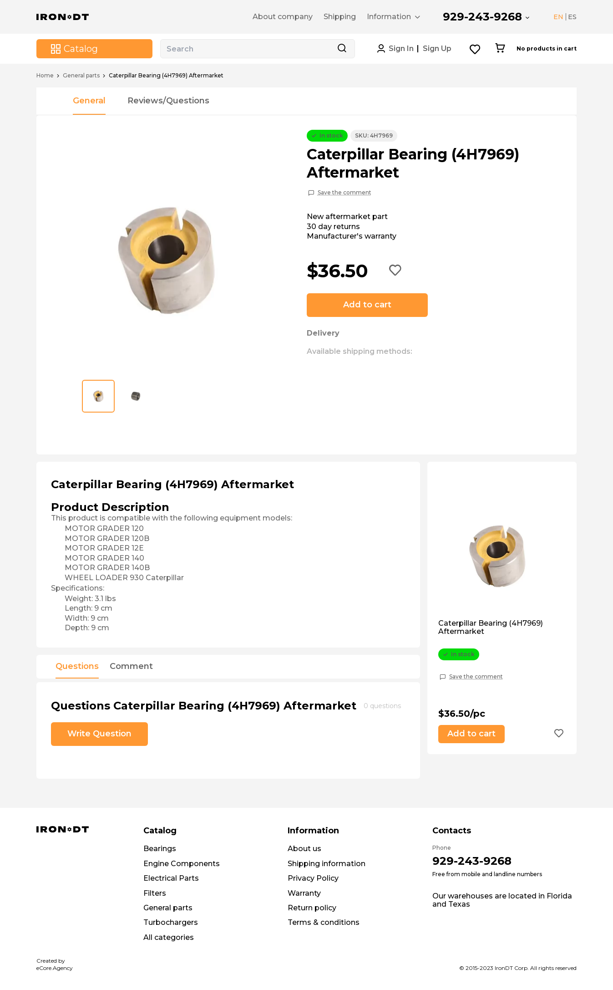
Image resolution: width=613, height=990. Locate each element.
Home (45, 75)
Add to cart (367, 305)
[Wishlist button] (475, 49)
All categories (168, 937)
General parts (81, 75)
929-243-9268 (482, 16)
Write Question (99, 734)
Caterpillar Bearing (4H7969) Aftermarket (490, 627)
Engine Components (181, 863)
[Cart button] (500, 49)
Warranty (304, 893)
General (89, 101)
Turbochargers (170, 922)
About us (304, 848)
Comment (131, 666)
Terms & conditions (324, 922)
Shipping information (326, 863)
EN (558, 17)
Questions (77, 666)
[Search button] (342, 49)
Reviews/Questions (168, 101)
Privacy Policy (313, 878)
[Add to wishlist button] (395, 271)
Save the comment (344, 192)
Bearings (159, 848)
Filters (154, 893)
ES (572, 17)
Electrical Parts (171, 878)
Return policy (312, 907)
